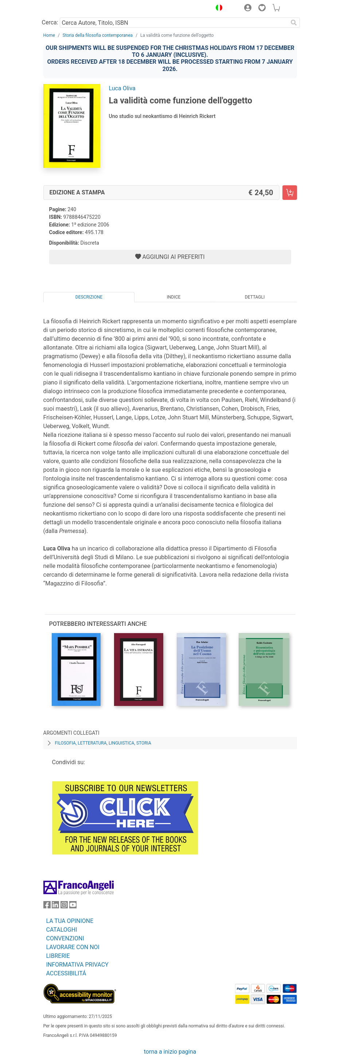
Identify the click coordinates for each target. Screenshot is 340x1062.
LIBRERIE (58, 955)
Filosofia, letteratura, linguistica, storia (103, 743)
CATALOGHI (61, 929)
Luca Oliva (122, 88)
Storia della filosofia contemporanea (98, 35)
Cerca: (50, 22)
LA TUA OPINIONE (70, 920)
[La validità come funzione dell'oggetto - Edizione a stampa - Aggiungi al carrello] (289, 192)
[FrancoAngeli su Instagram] (64, 906)
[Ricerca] (294, 22)
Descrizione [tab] (88, 297)
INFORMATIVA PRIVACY (77, 964)
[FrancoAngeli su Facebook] (47, 906)
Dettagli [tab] (255, 297)
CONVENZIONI (65, 938)
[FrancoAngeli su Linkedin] (55, 906)
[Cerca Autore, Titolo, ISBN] (174, 22)
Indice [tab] (174, 297)
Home (49, 35)
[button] (217, 9)
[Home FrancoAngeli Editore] (67, 8)
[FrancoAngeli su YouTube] (73, 906)
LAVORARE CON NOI (72, 947)
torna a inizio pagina (170, 1051)
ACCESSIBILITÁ (66, 973)
